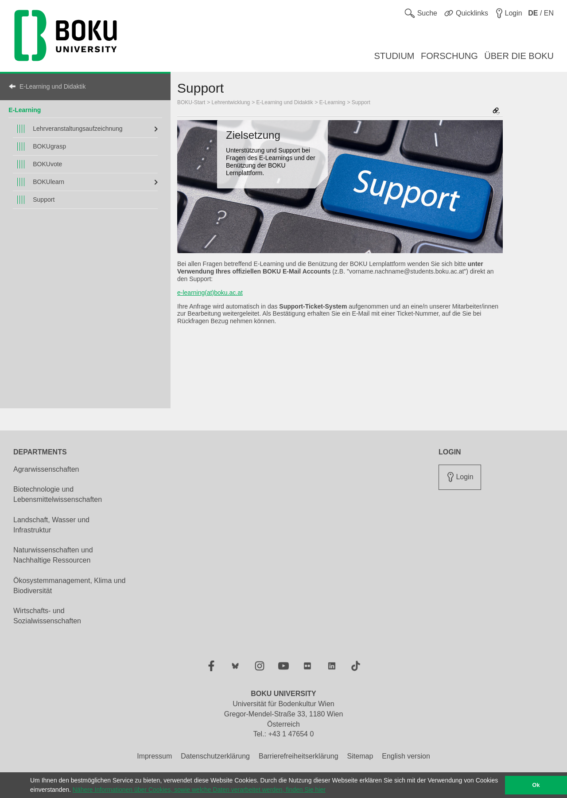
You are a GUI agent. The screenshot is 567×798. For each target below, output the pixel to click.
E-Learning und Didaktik (52, 86)
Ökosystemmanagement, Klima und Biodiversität (69, 586)
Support (43, 199)
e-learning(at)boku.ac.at (210, 292)
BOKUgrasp (49, 146)
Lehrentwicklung (231, 102)
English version (406, 756)
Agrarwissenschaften (46, 469)
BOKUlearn (48, 181)
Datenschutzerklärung (215, 756)
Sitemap (360, 756)
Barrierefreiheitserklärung (298, 756)
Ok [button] (536, 785)
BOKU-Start (191, 102)
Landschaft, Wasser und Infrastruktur (51, 525)
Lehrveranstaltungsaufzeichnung (77, 128)
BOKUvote (47, 164)
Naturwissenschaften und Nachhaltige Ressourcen (53, 555)
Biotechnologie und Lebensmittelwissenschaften (57, 494)
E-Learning (24, 109)
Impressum (154, 756)
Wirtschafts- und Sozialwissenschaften (47, 616)
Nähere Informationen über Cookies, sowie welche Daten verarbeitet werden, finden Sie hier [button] (199, 789)
